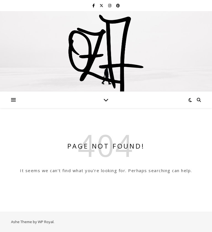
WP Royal (46, 221)
